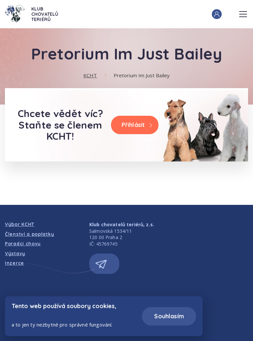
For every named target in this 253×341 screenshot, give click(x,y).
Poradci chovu (23, 244)
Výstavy (15, 253)
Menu (243, 12)
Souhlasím (169, 316)
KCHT (90, 75)
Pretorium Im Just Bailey (142, 75)
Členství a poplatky (29, 234)
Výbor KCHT (19, 224)
